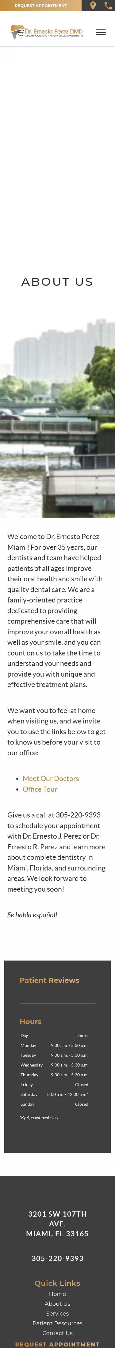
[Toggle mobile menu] (101, 32)
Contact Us (57, 1333)
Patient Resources (57, 1323)
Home (57, 1294)
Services (57, 1313)
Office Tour (40, 789)
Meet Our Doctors (51, 779)
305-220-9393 (58, 1258)
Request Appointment (41, 5)
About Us (58, 1304)
